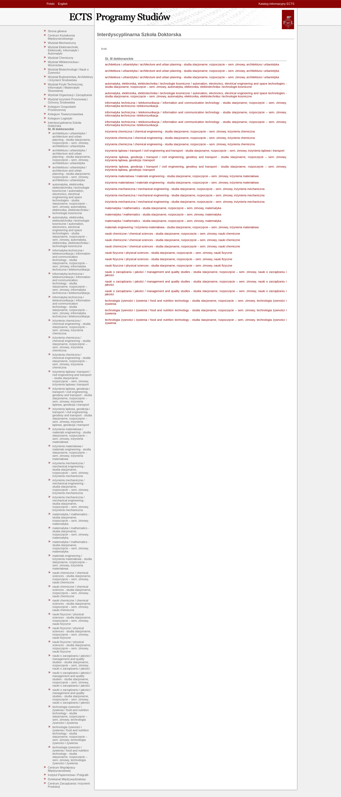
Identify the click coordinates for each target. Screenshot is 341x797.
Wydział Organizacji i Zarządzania (70, 95)
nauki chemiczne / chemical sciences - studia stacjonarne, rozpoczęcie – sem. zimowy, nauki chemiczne (71, 577)
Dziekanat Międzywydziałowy (67, 779)
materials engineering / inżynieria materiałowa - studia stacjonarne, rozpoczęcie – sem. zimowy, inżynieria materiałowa (72, 562)
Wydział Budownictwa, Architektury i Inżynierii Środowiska (70, 78)
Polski (50, 3)
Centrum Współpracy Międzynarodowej (61, 769)
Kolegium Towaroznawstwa (65, 114)
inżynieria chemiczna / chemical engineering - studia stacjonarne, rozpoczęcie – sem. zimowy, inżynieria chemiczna (71, 327)
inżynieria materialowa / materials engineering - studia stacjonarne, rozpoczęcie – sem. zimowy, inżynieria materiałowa (71, 435)
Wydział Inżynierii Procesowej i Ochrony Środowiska (68, 101)
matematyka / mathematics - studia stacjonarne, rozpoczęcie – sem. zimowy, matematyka (70, 519)
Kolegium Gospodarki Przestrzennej (62, 108)
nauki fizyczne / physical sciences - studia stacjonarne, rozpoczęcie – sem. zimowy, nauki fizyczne (71, 619)
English (62, 3)
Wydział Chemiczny (61, 57)
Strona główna (57, 31)
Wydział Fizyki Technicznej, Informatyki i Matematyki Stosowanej (65, 87)
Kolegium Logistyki (60, 118)
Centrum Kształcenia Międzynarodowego (61, 37)
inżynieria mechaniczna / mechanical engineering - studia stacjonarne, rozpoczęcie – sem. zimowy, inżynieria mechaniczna (70, 470)
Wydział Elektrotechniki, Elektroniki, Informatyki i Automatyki (63, 50)
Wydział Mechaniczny (62, 42)
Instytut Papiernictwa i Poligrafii (68, 775)
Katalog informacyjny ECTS (277, 3)
